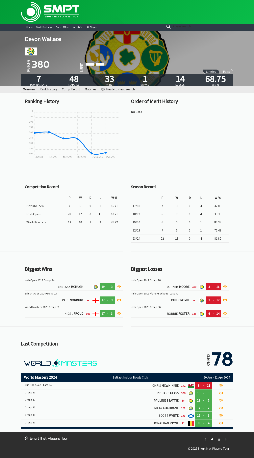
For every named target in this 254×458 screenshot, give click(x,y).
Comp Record (71, 89)
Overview (29, 89)
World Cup (78, 27)
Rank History (48, 89)
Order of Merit (62, 27)
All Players (92, 27)
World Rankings (44, 27)
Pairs (226, 72)
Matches (90, 89)
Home (29, 27)
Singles (211, 72)
